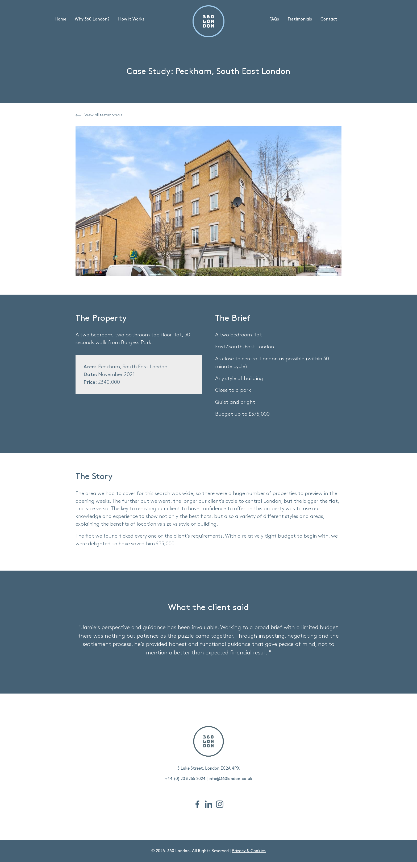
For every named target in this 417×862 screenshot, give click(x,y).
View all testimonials (99, 115)
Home (60, 19)
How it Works (131, 19)
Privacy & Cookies (249, 851)
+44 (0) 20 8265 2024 (185, 779)
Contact (328, 19)
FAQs (274, 19)
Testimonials (299, 19)
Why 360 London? (92, 19)
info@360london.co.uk (230, 779)
